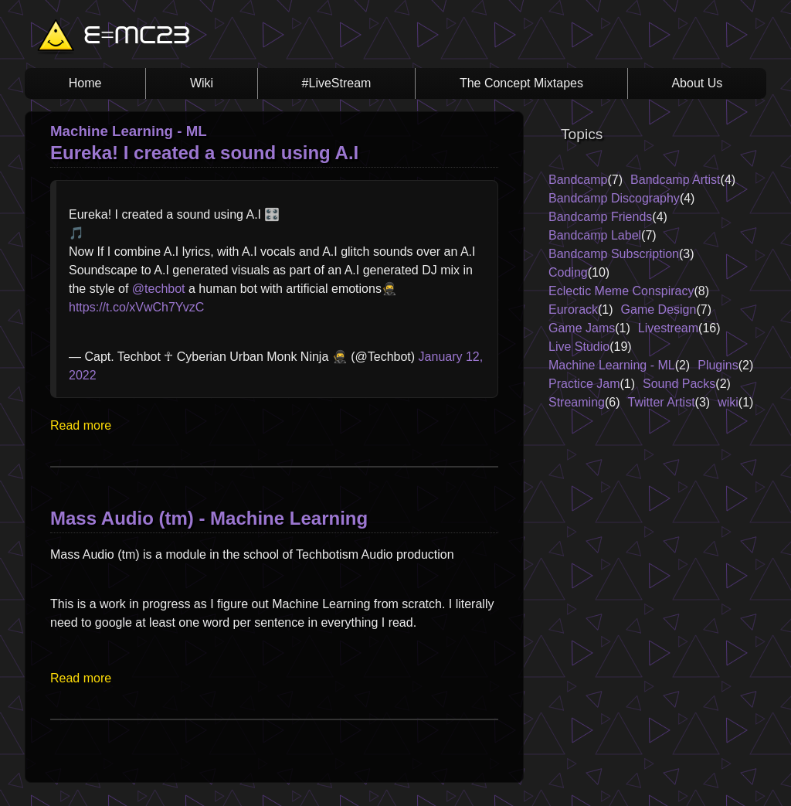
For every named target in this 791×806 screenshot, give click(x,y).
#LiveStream (337, 83)
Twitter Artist (660, 402)
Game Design (659, 309)
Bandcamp (578, 179)
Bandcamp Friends (600, 216)
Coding (568, 272)
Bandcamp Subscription (613, 253)
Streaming (576, 402)
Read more (80, 425)
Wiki (201, 83)
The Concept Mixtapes (521, 83)
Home (85, 83)
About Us (696, 83)
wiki (728, 402)
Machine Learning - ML (611, 365)
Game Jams (581, 328)
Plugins (718, 365)
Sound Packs (679, 383)
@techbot (158, 288)
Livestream (668, 328)
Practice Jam (584, 383)
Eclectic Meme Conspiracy (621, 291)
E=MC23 (136, 37)
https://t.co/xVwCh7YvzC (136, 307)
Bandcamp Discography (614, 198)
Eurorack (573, 309)
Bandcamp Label (594, 235)
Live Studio (578, 346)
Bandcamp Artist (675, 179)
